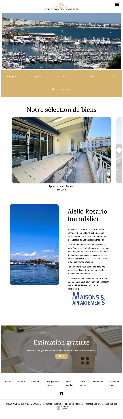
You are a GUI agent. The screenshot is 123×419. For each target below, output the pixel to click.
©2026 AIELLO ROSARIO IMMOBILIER (24, 404)
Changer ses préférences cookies (101, 404)
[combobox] (19, 77)
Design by (62, 408)
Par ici (61, 356)
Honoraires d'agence (73, 404)
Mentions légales (53, 404)
